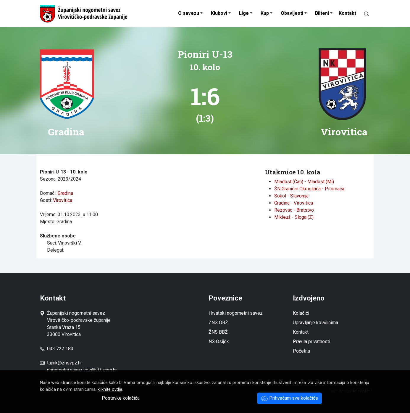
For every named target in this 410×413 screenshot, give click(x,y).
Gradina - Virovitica (293, 203)
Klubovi (219, 13)
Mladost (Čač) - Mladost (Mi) (304, 181)
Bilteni (322, 13)
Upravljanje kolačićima (315, 322)
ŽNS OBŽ (218, 322)
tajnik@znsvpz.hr (64, 363)
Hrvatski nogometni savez (236, 313)
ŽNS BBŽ (218, 332)
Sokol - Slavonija (291, 196)
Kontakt (347, 13)
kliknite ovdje (110, 389)
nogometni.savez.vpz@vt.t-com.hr (82, 370)
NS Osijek (219, 341)
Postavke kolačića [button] (121, 398)
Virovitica (62, 200)
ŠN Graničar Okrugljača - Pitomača (309, 189)
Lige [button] (244, 13)
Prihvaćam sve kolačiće (289, 398)
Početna (301, 351)
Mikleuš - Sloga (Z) (294, 217)
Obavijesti (292, 13)
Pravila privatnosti (311, 341)
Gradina (65, 193)
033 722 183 (56, 348)
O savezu (188, 13)
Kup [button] (265, 13)
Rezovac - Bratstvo (294, 210)
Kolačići (301, 313)
